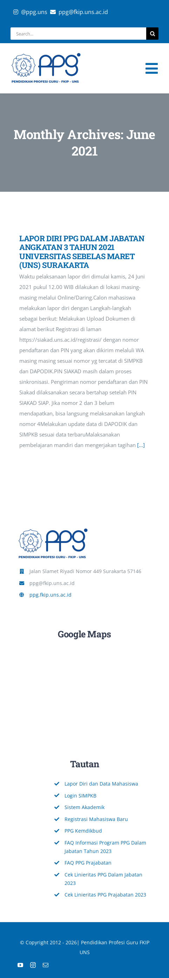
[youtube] (20, 965)
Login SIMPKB (80, 795)
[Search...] (78, 33)
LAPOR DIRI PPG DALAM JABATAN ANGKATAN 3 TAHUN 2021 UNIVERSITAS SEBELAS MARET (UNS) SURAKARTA (81, 251)
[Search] (152, 33)
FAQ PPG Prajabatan (88, 862)
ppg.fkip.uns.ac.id (50, 594)
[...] (141, 444)
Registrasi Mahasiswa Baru (96, 819)
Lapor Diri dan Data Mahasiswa (101, 783)
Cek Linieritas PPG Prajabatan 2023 (105, 894)
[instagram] (33, 965)
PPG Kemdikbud (83, 830)
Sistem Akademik (84, 807)
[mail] (45, 965)
